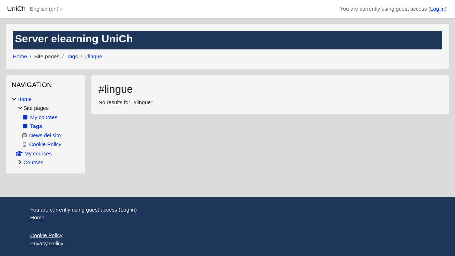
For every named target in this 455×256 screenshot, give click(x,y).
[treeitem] (45, 131)
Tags (72, 56)
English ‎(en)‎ (44, 9)
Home (20, 56)
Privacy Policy (46, 243)
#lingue (93, 56)
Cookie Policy (46, 235)
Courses (33, 162)
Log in (437, 9)
